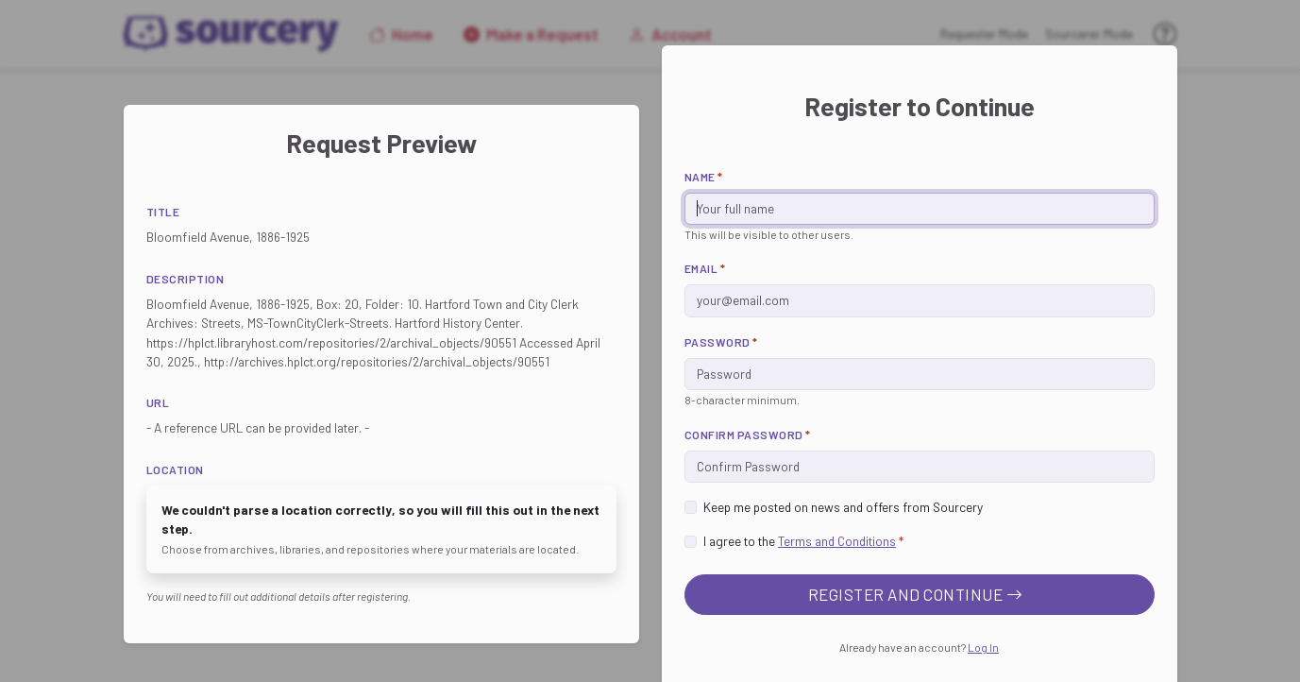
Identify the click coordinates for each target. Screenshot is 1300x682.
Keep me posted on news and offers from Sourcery (843, 507)
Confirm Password (747, 434)
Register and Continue (915, 594)
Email (705, 268)
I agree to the (803, 541)
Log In (983, 647)
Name (703, 176)
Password (721, 342)
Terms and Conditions (837, 541)
